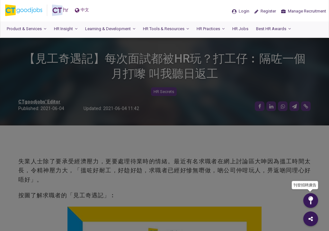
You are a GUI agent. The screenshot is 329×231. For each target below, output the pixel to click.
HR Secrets (164, 91)
